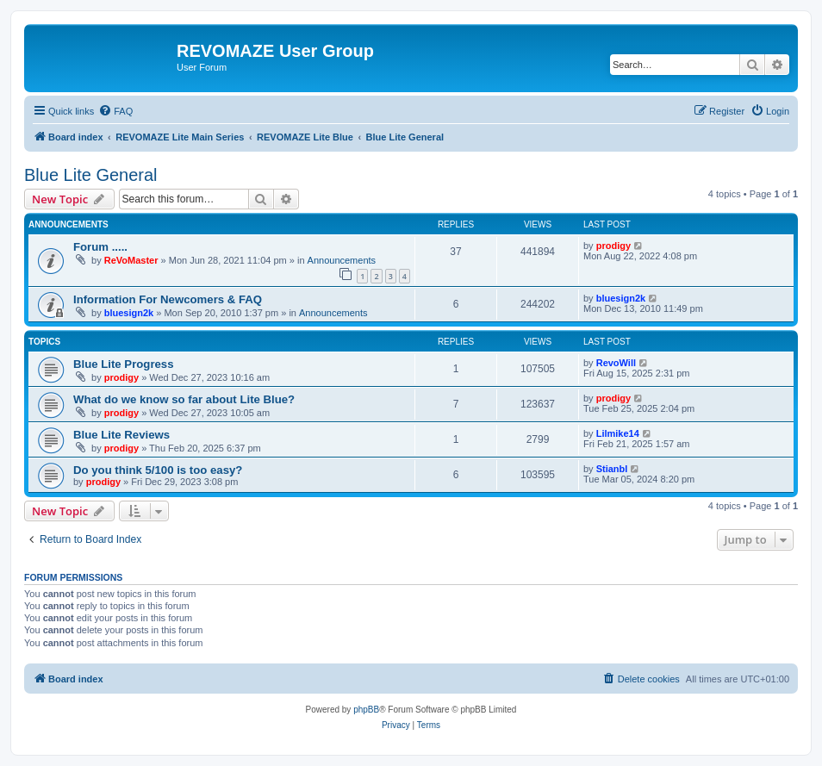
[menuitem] (115, 111)
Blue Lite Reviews (121, 434)
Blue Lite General (91, 174)
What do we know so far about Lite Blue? (184, 399)
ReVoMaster (131, 260)
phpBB (366, 709)
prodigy (613, 245)
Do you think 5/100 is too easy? (157, 470)
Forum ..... (100, 246)
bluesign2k (128, 313)
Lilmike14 (617, 433)
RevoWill (616, 363)
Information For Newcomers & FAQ (167, 299)
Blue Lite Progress (123, 364)
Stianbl (612, 469)
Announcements (342, 260)
